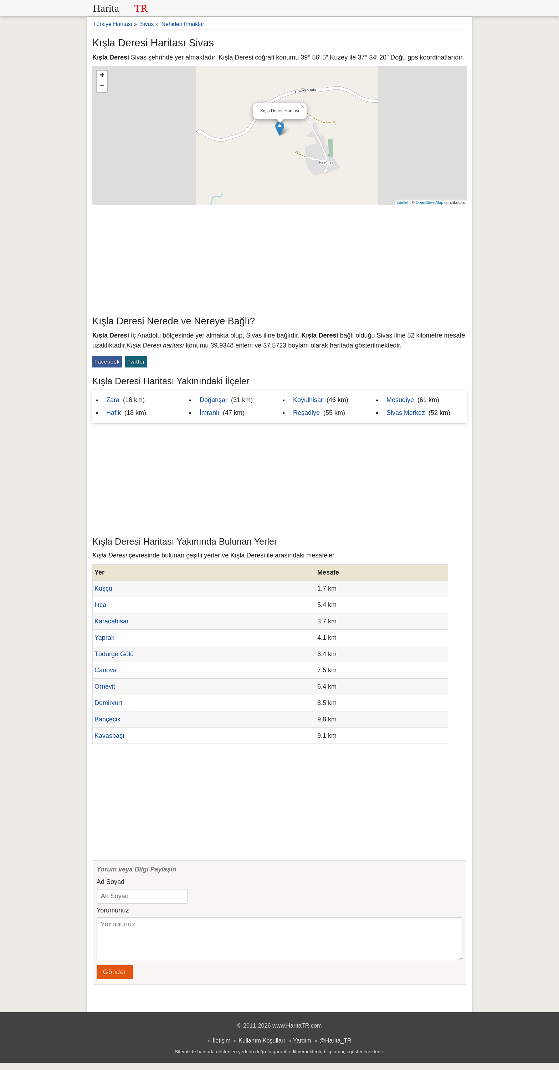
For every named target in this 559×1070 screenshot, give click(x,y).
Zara (112, 399)
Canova (105, 670)
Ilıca (100, 604)
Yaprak (104, 637)
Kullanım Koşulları (262, 1047)
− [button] (102, 86)
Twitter (136, 362)
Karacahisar (111, 621)
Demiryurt (108, 702)
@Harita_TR (335, 1047)
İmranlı (209, 412)
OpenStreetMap (429, 202)
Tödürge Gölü (114, 654)
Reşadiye (306, 412)
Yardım (302, 1047)
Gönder (115, 979)
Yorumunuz (113, 910)
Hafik (113, 412)
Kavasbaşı (109, 735)
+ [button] (102, 76)
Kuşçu (103, 588)
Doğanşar (213, 399)
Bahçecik (107, 719)
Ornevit (104, 686)
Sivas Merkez (405, 412)
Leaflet (403, 202)
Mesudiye (400, 399)
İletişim (221, 1047)
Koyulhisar (308, 399)
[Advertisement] (279, 259)
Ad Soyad (110, 881)
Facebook (107, 362)
